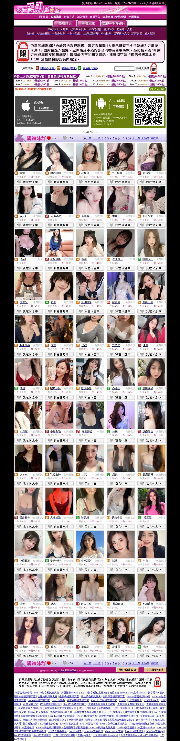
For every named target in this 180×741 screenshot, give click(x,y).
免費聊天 (69, 517)
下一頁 (136, 138)
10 (129, 138)
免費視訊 (38, 173)
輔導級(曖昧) (69, 68)
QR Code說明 (157, 89)
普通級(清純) (90, 68)
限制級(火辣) (47, 68)
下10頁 (145, 138)
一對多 (70, 216)
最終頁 (155, 138)
